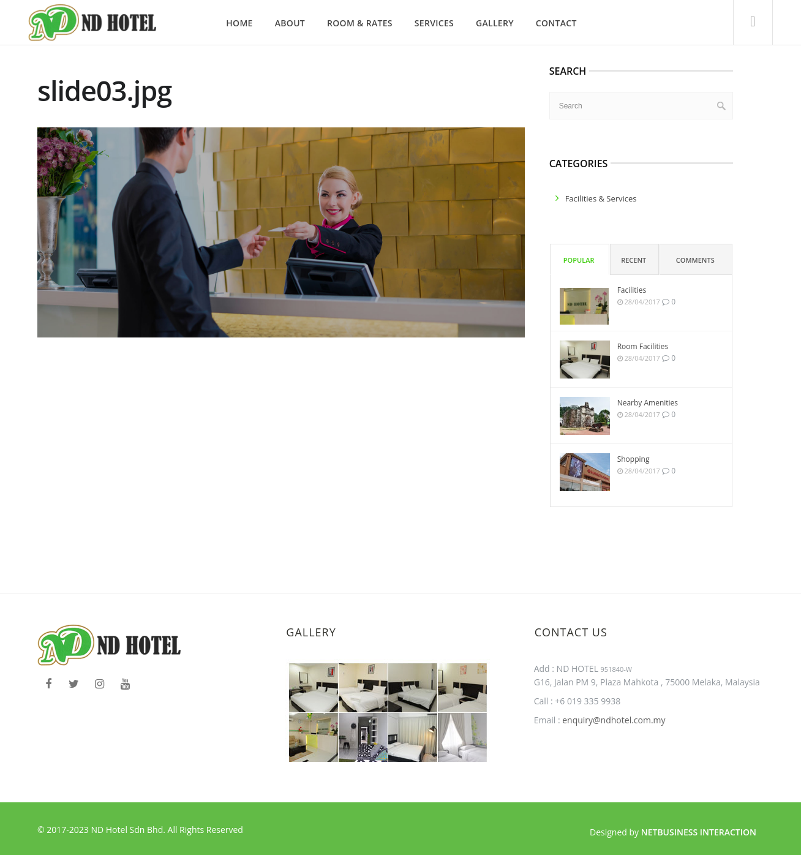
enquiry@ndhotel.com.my (613, 720)
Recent (633, 260)
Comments (695, 260)
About (290, 23)
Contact (556, 23)
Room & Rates (360, 23)
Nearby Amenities (647, 402)
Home (239, 23)
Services (434, 23)
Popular (579, 260)
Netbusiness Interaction (698, 832)
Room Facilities (643, 346)
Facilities (631, 290)
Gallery (495, 23)
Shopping (633, 459)
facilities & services (601, 198)
